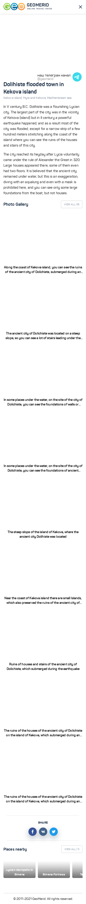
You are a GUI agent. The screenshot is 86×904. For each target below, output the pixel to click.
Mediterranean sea (59, 98)
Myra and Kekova (35, 98)
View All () (71, 204)
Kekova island (13, 98)
